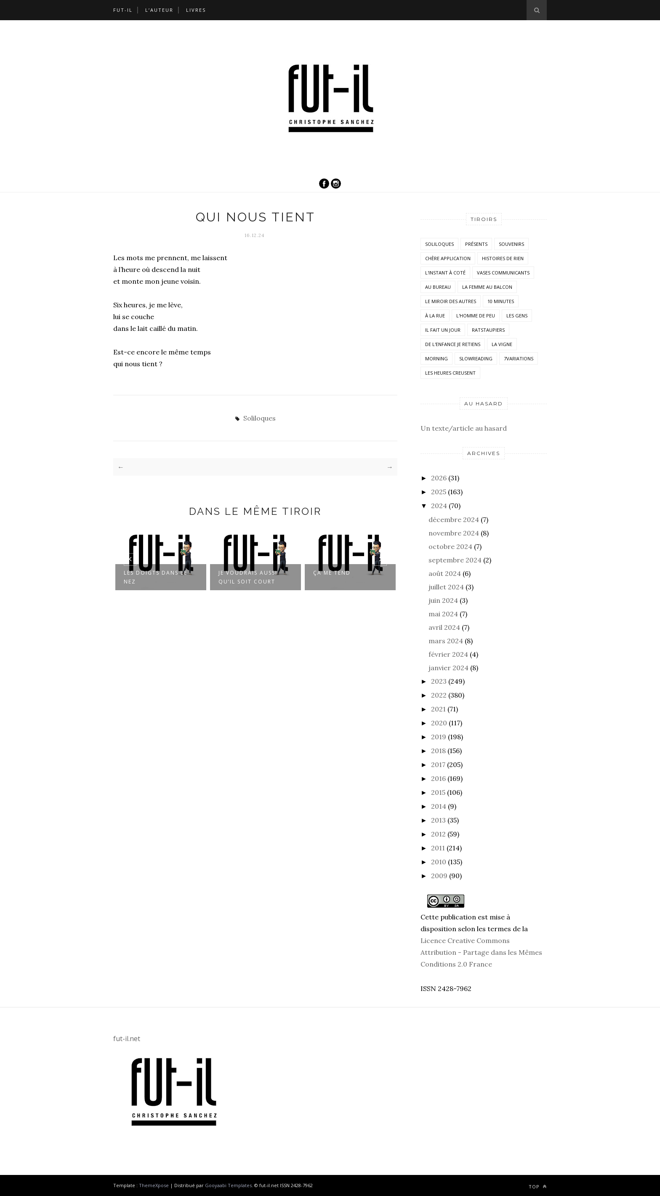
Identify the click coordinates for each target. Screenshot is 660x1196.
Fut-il (123, 10)
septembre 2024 (455, 560)
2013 (438, 820)
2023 (439, 681)
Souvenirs (511, 244)
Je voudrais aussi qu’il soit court (247, 577)
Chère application (448, 258)
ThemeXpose (154, 1185)
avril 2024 (444, 627)
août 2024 (444, 573)
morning (436, 358)
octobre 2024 (450, 546)
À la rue (435, 315)
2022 (439, 695)
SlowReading (475, 358)
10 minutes (500, 301)
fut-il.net (126, 1038)
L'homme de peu (475, 315)
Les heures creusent (450, 373)
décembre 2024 (453, 519)
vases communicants (503, 272)
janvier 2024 (448, 667)
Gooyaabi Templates (228, 1185)
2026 (439, 478)
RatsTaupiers (488, 330)
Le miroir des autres (450, 301)
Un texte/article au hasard (463, 428)
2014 (438, 806)
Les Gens (516, 315)
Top (538, 1186)
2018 (438, 750)
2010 (438, 862)
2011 (438, 848)
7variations (518, 358)
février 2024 (448, 654)
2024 (439, 505)
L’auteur (159, 10)
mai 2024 (443, 614)
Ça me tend (332, 572)
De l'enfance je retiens (452, 344)
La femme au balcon (487, 287)
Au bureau (438, 287)
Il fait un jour (442, 330)
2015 (438, 792)
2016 (438, 778)
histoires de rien (503, 258)
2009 (439, 875)
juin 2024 (443, 600)
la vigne (502, 344)
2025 (438, 491)
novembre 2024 (453, 533)
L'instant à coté (445, 272)
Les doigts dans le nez (155, 577)
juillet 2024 (446, 587)
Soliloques (259, 418)
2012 (438, 834)
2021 (438, 709)
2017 (438, 764)
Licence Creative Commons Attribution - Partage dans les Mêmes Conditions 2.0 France (481, 952)
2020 (439, 723)
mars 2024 (445, 641)
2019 (438, 737)
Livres (196, 10)
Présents (476, 244)
